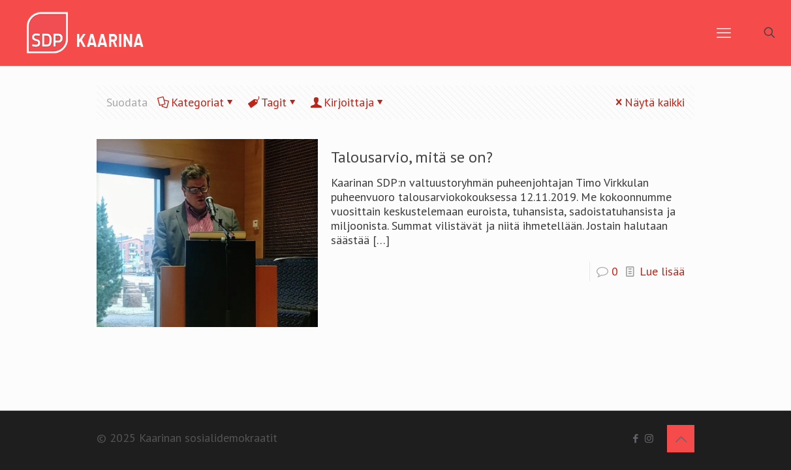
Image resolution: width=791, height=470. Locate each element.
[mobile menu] (724, 33)
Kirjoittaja (348, 102)
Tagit (272, 102)
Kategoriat (196, 102)
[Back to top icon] (680, 438)
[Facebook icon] (635, 438)
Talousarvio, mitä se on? (412, 157)
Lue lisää (662, 271)
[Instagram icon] (649, 438)
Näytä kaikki (649, 102)
